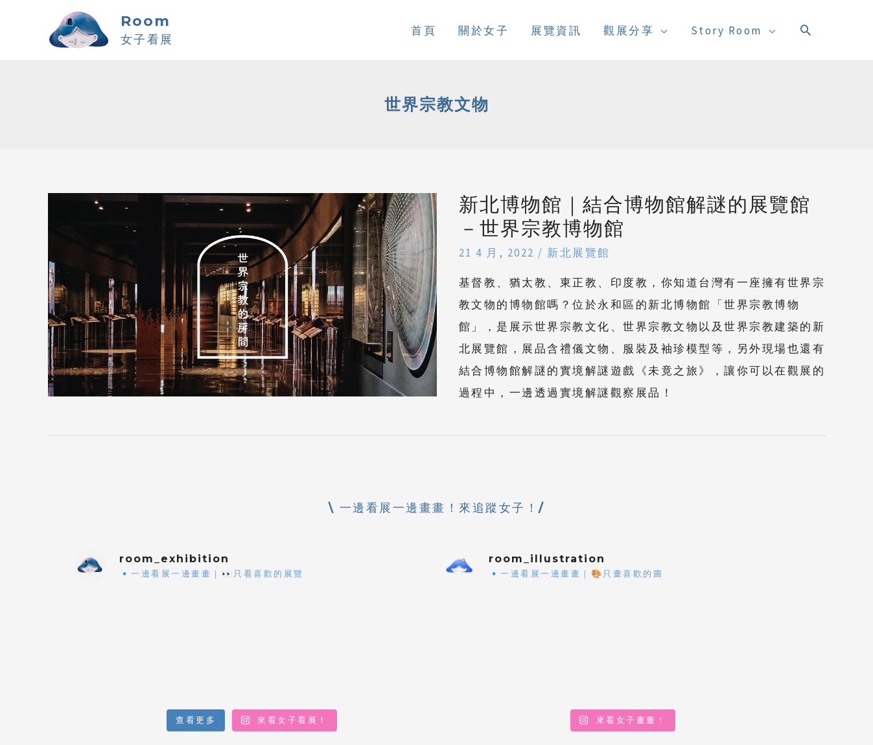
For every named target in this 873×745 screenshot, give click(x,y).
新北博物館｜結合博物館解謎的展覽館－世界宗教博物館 (635, 216)
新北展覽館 (579, 253)
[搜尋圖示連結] (806, 30)
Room (145, 21)
